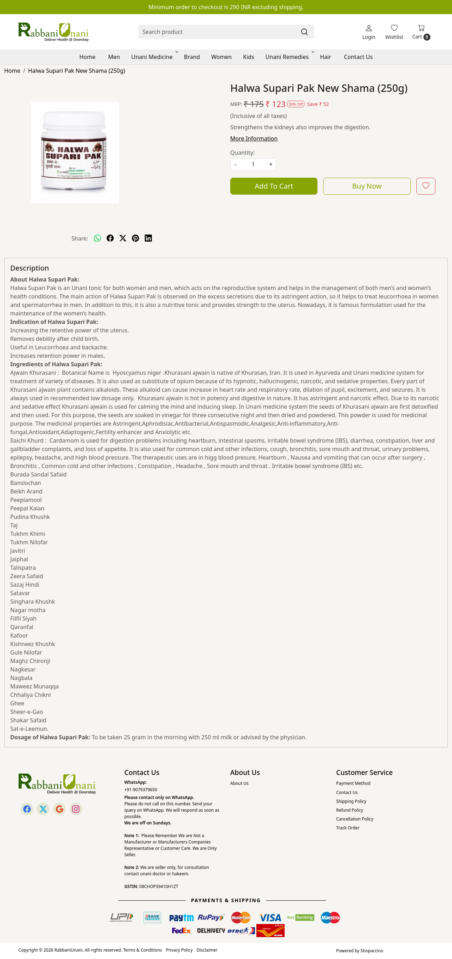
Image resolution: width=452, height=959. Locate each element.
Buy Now (366, 186)
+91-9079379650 (140, 790)
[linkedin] (148, 238)
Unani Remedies (289, 57)
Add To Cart (274, 186)
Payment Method (353, 783)
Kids (248, 57)
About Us (239, 783)
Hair (325, 57)
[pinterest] (135, 238)
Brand (192, 57)
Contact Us (358, 57)
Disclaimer (207, 950)
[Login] (369, 32)
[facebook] (110, 238)
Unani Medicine (154, 57)
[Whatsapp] (97, 238)
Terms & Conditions (142, 950)
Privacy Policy (179, 950)
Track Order (347, 828)
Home (87, 57)
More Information (254, 138)
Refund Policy (349, 810)
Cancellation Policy (354, 819)
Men (114, 57)
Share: (79, 238)
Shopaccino (372, 951)
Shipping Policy (351, 801)
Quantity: (242, 152)
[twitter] (123, 238)
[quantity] (253, 164)
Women (221, 57)
